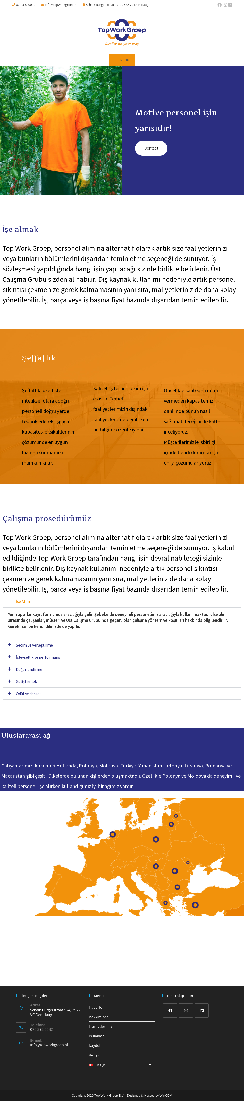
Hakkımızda (98, 1017)
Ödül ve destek (28, 693)
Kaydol (94, 1045)
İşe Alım (23, 601)
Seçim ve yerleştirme (34, 645)
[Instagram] (186, 1010)
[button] (122, 601)
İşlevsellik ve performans (38, 657)
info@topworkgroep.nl (59, 5)
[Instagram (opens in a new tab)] (225, 4)
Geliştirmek (26, 681)
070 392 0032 (23, 5)
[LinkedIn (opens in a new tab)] (230, 4)
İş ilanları (97, 1036)
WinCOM (165, 1095)
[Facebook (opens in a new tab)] (219, 4)
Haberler (96, 1007)
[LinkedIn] (202, 1010)
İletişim (95, 1055)
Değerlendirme (29, 669)
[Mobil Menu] (122, 60)
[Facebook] (170, 1010)
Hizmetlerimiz (100, 1026)
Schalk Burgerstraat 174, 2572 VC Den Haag (115, 5)
